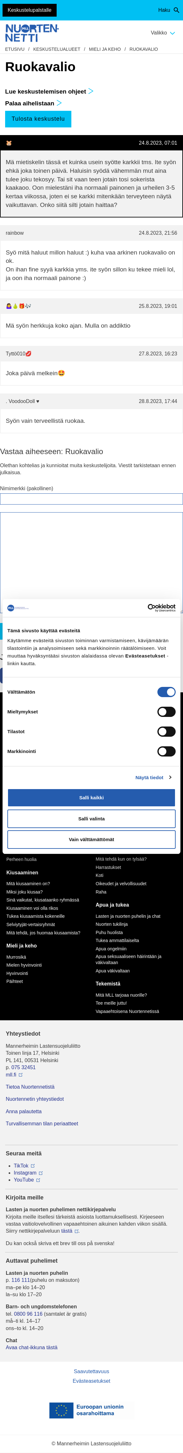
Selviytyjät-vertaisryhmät (30, 924)
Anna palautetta (24, 1111)
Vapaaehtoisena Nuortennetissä (127, 1011)
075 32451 (24, 1067)
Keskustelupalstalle (30, 10)
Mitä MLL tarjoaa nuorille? (121, 995)
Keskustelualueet (56, 49)
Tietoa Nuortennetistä (30, 1087)
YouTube (24, 1180)
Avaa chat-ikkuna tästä (32, 1347)
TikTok (21, 1165)
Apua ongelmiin (111, 948)
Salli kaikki (91, 797)
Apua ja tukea (112, 905)
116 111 (21, 1280)
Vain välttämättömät (91, 839)
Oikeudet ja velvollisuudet (121, 883)
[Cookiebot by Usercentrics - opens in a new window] (148, 608)
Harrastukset (108, 867)
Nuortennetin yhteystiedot (35, 1099)
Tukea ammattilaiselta (117, 940)
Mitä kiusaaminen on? (28, 883)
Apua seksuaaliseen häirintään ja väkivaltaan (128, 959)
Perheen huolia (21, 859)
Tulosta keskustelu (38, 119)
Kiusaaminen (22, 872)
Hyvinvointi (17, 973)
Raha (101, 891)
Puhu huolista (109, 932)
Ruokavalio (144, 49)
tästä (66, 1231)
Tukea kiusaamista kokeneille (35, 916)
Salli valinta (91, 818)
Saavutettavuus (91, 1371)
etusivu (15, 49)
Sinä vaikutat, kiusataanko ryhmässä (42, 899)
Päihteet (14, 981)
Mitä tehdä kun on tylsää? (121, 859)
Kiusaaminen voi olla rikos (32, 908)
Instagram (25, 1172)
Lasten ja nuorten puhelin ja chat (128, 916)
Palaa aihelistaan (33, 103)
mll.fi (11, 1074)
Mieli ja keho (105, 49)
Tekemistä (108, 983)
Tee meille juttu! (111, 1003)
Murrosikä (16, 957)
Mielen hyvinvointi (24, 965)
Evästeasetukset (91, 1381)
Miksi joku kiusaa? (24, 891)
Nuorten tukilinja (112, 924)
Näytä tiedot (149, 777)
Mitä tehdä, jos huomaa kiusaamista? (43, 932)
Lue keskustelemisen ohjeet (49, 91)
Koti (99, 875)
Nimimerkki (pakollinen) (26, 488)
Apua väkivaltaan (113, 970)
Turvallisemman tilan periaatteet (42, 1123)
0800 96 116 (28, 1314)
